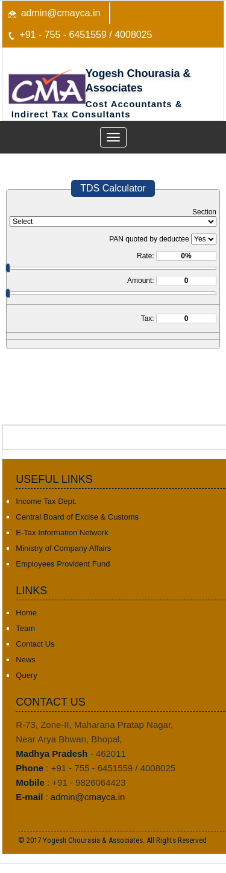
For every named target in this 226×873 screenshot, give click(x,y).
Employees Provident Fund (63, 563)
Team (25, 628)
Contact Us (35, 643)
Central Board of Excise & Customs (77, 516)
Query (26, 675)
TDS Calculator (112, 188)
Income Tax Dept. (46, 501)
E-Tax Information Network (62, 532)
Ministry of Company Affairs (63, 548)
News (26, 659)
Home (26, 612)
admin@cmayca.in (61, 13)
